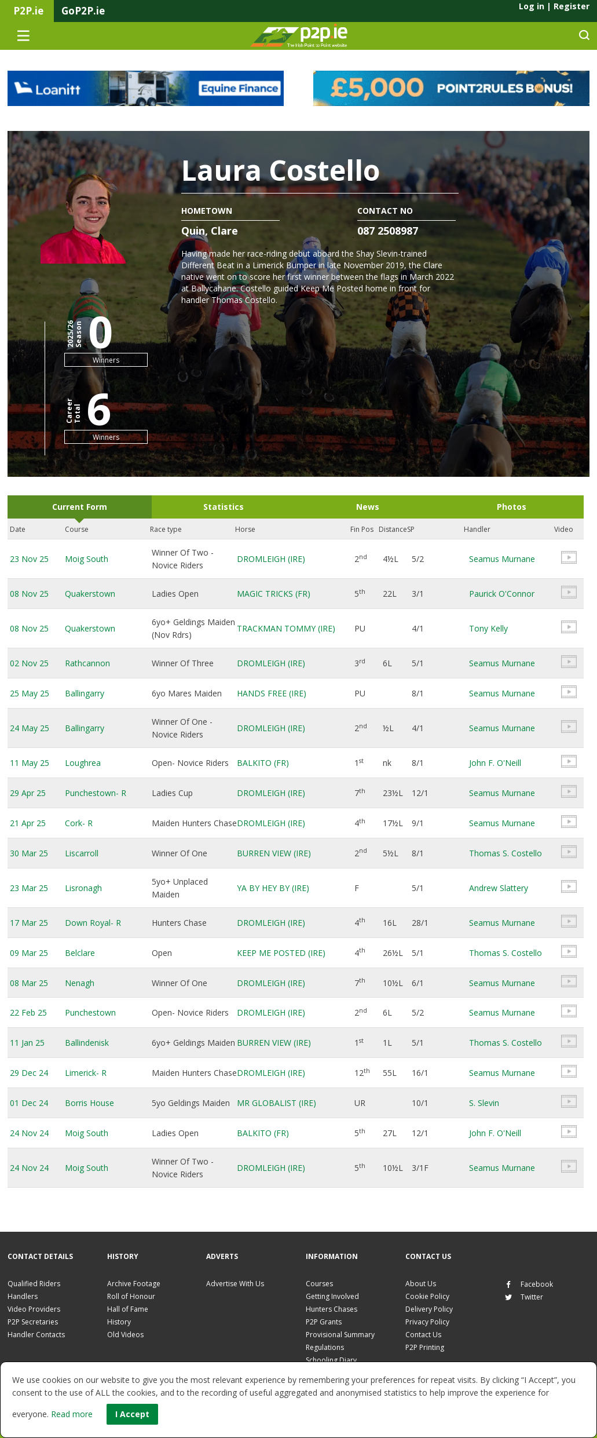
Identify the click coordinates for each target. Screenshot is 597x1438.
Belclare (80, 952)
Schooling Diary (331, 1360)
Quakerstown (90, 593)
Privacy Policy (427, 1322)
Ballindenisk (87, 1042)
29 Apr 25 (28, 792)
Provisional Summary (340, 1335)
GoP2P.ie (83, 10)
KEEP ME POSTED (281, 952)
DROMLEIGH (271, 558)
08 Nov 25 (29, 593)
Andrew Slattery (498, 887)
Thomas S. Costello (505, 853)
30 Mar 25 (29, 853)
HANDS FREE (271, 693)
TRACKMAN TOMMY (286, 628)
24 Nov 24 (29, 1132)
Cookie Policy (427, 1296)
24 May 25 (29, 727)
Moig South (86, 558)
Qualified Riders (34, 1284)
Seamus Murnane (502, 558)
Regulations (325, 1347)
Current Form (79, 506)
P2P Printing (424, 1347)
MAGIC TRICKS (273, 593)
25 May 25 (29, 693)
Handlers (23, 1296)
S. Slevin (484, 1102)
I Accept (132, 1413)
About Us (420, 1284)
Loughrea (83, 762)
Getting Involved (332, 1296)
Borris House (89, 1102)
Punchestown (90, 1012)
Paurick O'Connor (501, 593)
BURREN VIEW (274, 853)
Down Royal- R (93, 922)
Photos (511, 506)
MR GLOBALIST (276, 1102)
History (119, 1322)
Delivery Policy (429, 1309)
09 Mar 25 (29, 952)
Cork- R (79, 823)
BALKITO (263, 762)
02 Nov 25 (29, 663)
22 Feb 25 (28, 1012)
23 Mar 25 (29, 887)
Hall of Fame (127, 1309)
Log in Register (554, 6)
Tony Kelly (488, 628)
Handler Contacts (36, 1335)
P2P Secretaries (33, 1322)
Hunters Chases (331, 1309)
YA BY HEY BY (273, 887)
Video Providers (34, 1309)
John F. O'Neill (495, 762)
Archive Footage (133, 1284)
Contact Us (423, 1335)
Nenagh (79, 982)
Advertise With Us (235, 1284)
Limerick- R (86, 1072)
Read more (72, 1413)
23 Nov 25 (29, 558)
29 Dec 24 (29, 1072)
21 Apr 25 (28, 823)
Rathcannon (87, 663)
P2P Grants (324, 1322)
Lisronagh (83, 887)
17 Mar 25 (29, 922)
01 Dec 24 (29, 1102)
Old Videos (125, 1335)
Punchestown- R (95, 792)
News (367, 506)
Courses (319, 1284)
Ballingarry (84, 693)
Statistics (223, 506)
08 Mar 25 (29, 982)
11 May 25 (29, 762)
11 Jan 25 (27, 1042)
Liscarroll (81, 853)
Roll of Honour (131, 1296)
